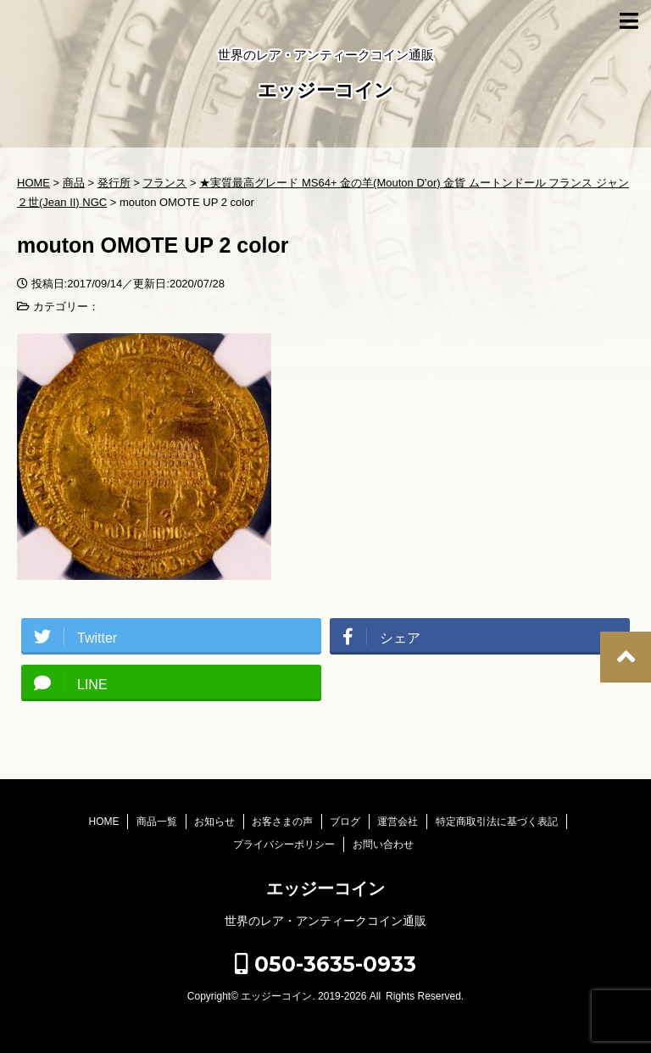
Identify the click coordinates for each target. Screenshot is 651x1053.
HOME (103, 821)
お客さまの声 (282, 821)
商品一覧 (156, 821)
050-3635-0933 (325, 964)
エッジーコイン (325, 92)
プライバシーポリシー (284, 844)
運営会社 (397, 821)
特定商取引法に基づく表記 (497, 821)
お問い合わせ (383, 844)
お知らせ (214, 821)
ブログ (345, 821)
